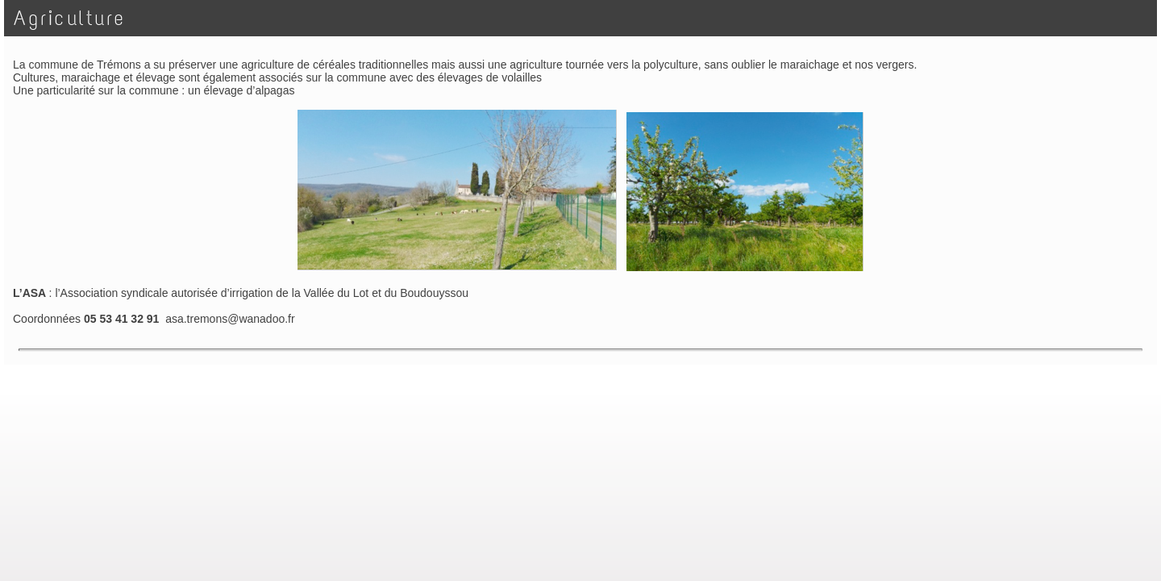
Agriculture (70, 18)
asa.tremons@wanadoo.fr (230, 318)
